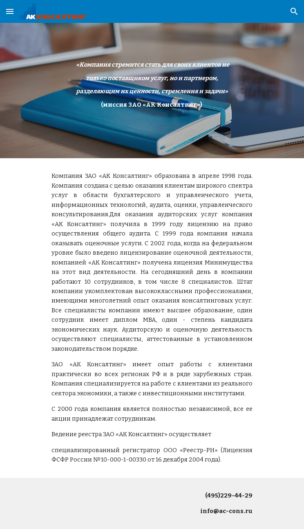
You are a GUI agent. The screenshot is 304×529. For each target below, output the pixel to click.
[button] (10, 11)
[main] (151, 85)
